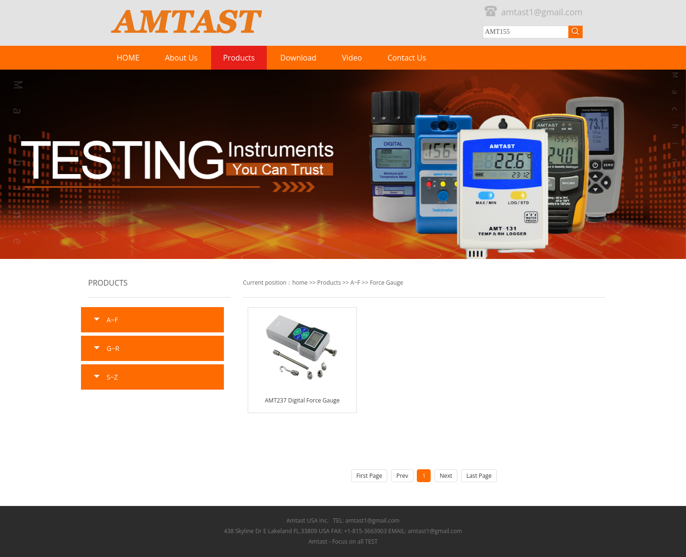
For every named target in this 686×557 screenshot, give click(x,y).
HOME (128, 57)
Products (238, 57)
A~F (356, 282)
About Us (181, 57)
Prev (402, 476)
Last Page (479, 476)
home (299, 282)
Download (298, 57)
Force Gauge (386, 282)
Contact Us (406, 57)
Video (352, 57)
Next (446, 476)
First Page (369, 476)
